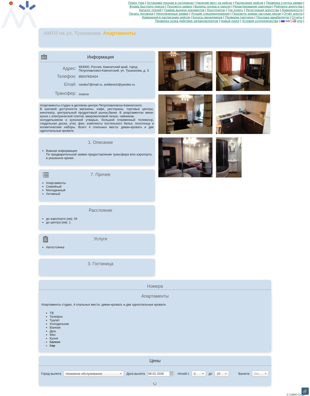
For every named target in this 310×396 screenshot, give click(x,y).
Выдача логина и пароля (212, 6)
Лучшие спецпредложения (210, 13)
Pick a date (171, 373)
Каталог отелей (150, 10)
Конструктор (216, 10)
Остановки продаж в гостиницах (170, 3)
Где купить (235, 10)
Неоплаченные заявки (172, 13)
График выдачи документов (184, 10)
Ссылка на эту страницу (305, 391)
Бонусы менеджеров (208, 17)
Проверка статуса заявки (284, 3)
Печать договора (141, 13)
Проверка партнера (239, 17)
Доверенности (292, 10)
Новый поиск (230, 21)
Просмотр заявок (179, 6)
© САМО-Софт (296, 394)
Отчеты (297, 17)
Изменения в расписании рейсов (166, 17)
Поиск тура (136, 3)
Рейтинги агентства (288, 6)
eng (299, 21)
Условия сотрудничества (260, 21)
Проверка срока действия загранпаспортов (186, 21)
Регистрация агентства (262, 10)
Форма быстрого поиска (147, 6)
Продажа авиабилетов (272, 17)
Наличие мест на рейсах (214, 3)
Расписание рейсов (249, 3)
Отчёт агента (292, 13)
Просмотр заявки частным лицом (256, 13)
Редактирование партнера (252, 6)
